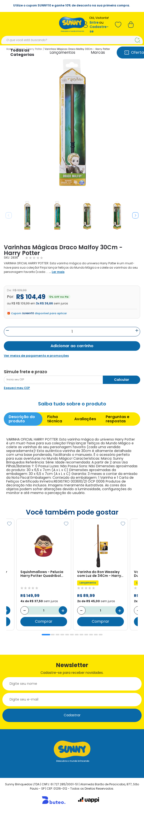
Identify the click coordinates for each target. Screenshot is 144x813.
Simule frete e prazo (25, 371)
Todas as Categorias (22, 52)
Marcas (98, 52)
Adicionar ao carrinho (72, 346)
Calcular (121, 379)
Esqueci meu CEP (17, 388)
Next (135, 215)
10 (91, 634)
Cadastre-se (99, 29)
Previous (8, 215)
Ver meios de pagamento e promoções (36, 356)
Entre (94, 22)
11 (96, 634)
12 (101, 634)
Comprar (43, 621)
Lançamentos (62, 52)
